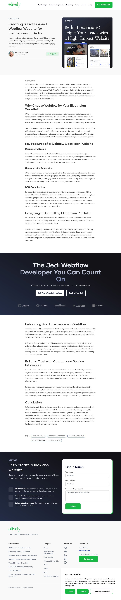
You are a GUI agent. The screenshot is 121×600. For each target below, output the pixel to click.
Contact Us (88, 559)
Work (77, 5)
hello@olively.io (84, 550)
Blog (90, 5)
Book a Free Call (76, 293)
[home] (15, 4)
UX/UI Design (42, 5)
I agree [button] (70, 591)
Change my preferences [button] (101, 591)
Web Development (56, 5)
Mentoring (69, 5)
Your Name (69, 472)
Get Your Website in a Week (50, 293)
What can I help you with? (74, 489)
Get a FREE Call (103, 5)
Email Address (70, 480)
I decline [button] (83, 591)
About (84, 5)
